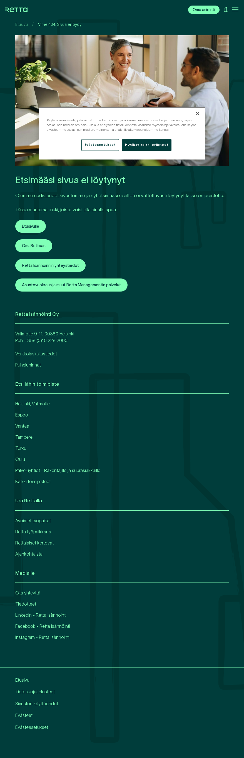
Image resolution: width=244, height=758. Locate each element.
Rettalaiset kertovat (34, 542)
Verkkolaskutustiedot (36, 353)
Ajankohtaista (29, 553)
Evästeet (24, 715)
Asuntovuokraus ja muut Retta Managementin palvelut (71, 285)
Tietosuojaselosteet (35, 691)
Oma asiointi (204, 9)
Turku (20, 448)
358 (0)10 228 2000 (47, 340)
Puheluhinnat (28, 364)
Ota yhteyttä (27, 592)
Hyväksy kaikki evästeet (146, 144)
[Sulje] (197, 113)
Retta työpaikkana (33, 531)
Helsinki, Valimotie (32, 403)
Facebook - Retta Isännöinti (42, 626)
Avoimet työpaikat (33, 520)
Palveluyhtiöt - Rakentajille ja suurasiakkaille (57, 470)
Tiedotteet (25, 603)
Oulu (20, 459)
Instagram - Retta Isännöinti (42, 637)
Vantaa (22, 425)
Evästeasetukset (31, 727)
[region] (122, 133)
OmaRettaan (34, 246)
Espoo (21, 414)
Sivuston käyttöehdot (36, 703)
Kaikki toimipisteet (33, 481)
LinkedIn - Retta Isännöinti (40, 615)
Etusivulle (30, 226)
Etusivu (21, 24)
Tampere (24, 437)
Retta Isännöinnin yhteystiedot (50, 265)
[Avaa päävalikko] (235, 10)
